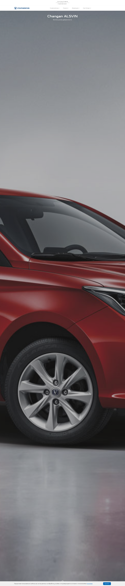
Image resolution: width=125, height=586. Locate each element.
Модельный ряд (54, 8)
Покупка (65, 8)
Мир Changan (87, 8)
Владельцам (75, 8)
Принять (107, 583)
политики (90, 583)
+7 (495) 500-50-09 (62, 3)
